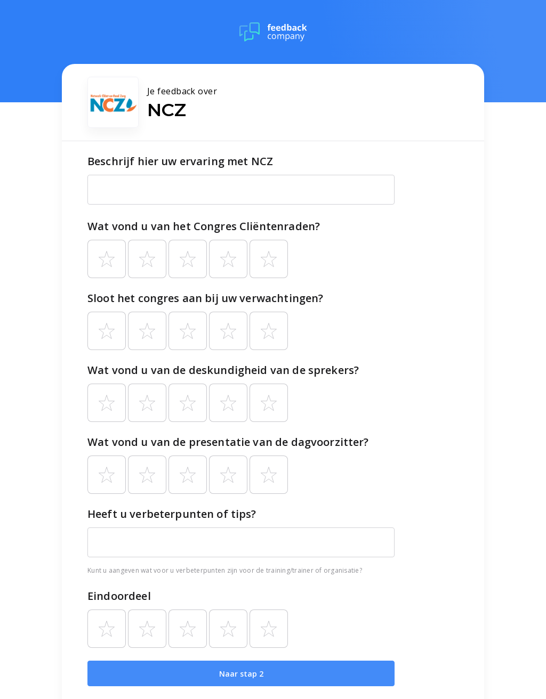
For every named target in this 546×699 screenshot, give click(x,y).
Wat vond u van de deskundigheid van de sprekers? (223, 370)
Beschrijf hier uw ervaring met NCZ (180, 161)
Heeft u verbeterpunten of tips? (171, 514)
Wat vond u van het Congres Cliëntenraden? (203, 226)
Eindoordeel (119, 596)
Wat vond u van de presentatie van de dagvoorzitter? (228, 442)
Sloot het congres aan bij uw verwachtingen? (205, 298)
